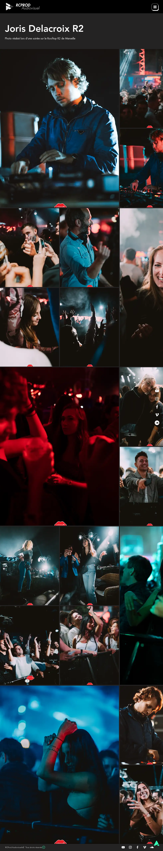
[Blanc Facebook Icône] (137, 847)
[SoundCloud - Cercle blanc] (157, 422)
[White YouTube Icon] (157, 391)
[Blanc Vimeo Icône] (145, 847)
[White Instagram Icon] (157, 399)
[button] (155, 7)
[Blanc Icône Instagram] (130, 847)
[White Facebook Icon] (157, 406)
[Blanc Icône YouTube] (123, 847)
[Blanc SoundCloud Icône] (152, 847)
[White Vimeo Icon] (157, 414)
